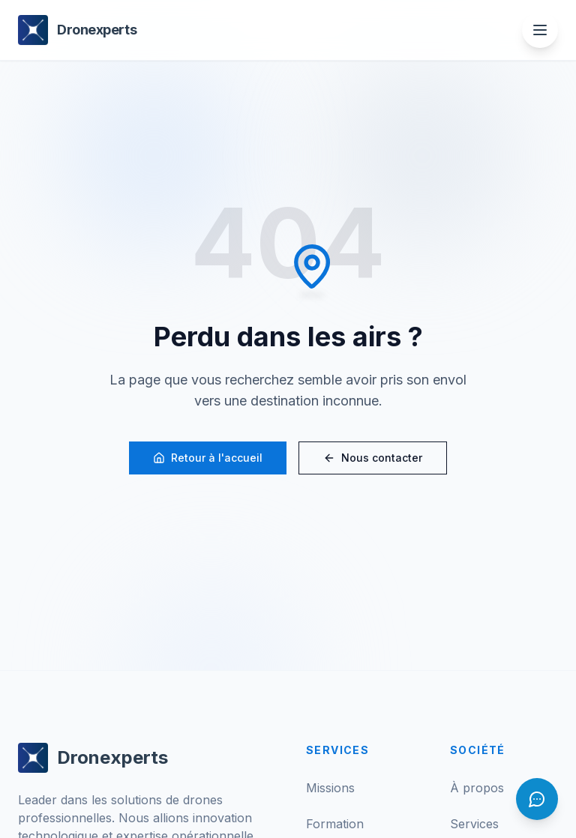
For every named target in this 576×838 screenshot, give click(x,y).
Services (474, 823)
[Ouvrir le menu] (540, 30)
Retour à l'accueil (207, 457)
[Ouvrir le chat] (537, 799)
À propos (477, 787)
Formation (335, 823)
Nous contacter (372, 457)
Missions (330, 787)
